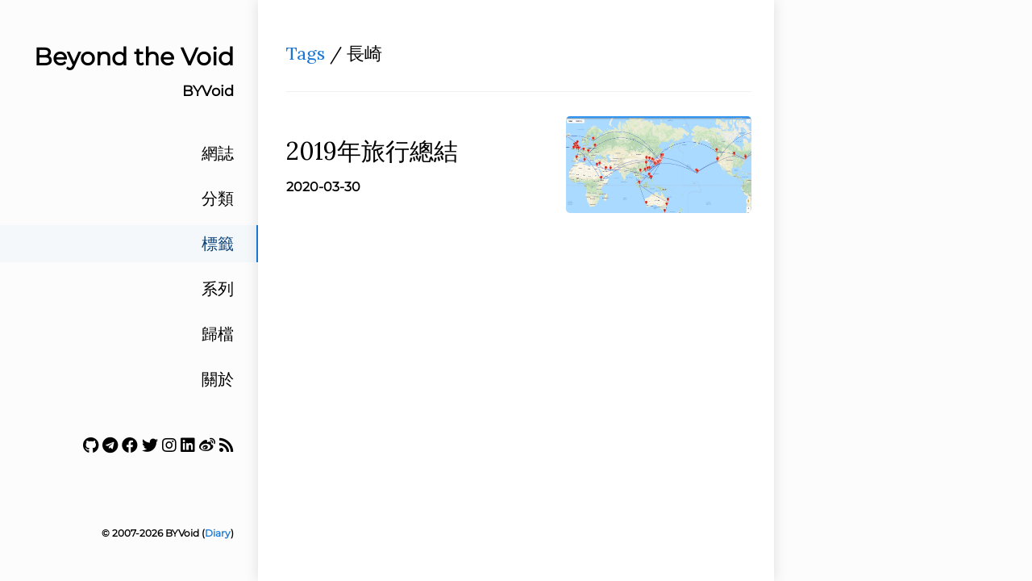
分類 (218, 198)
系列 (218, 289)
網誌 (218, 153)
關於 (218, 379)
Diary (218, 533)
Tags (305, 53)
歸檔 (218, 334)
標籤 (218, 243)
